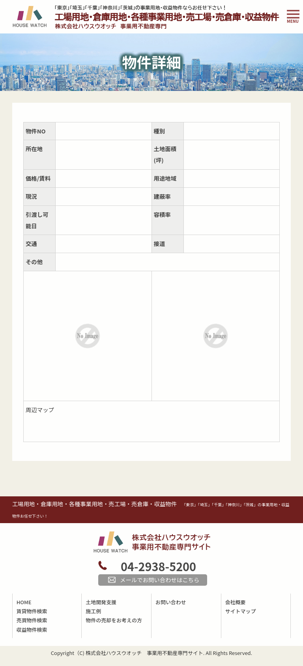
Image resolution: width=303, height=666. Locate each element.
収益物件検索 (32, 629)
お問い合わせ (170, 602)
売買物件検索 (32, 620)
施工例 (93, 611)
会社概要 (235, 602)
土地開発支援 (101, 602)
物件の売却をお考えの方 (114, 620)
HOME (24, 602)
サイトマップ (240, 611)
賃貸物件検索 (32, 611)
